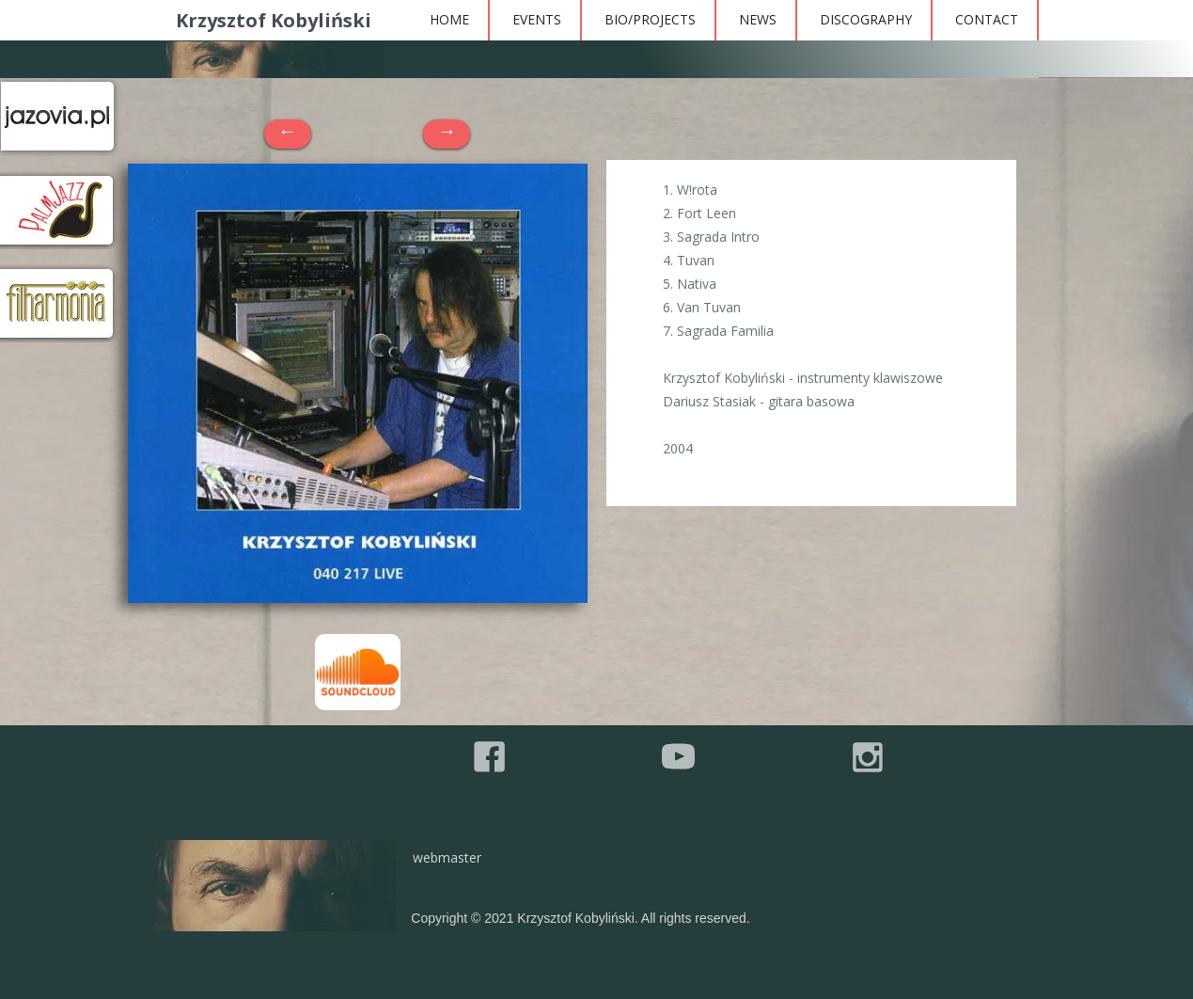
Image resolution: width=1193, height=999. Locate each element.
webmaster (447, 857)
